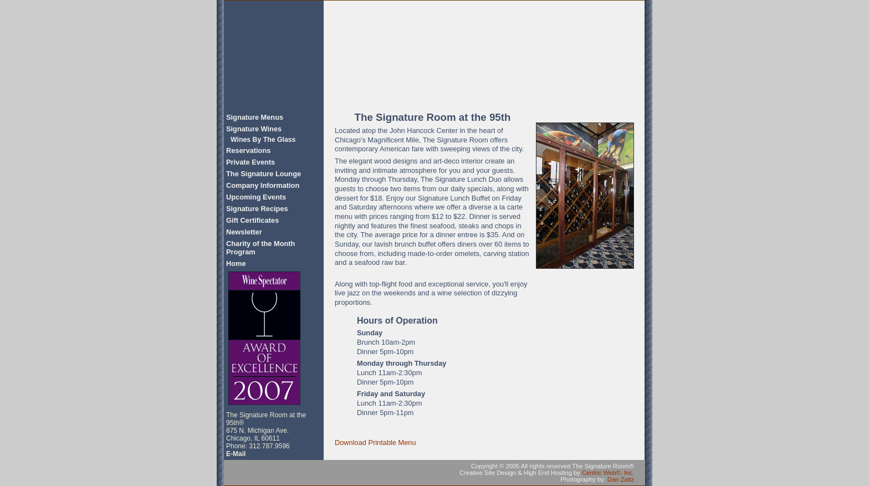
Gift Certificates (252, 220)
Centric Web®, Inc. (608, 472)
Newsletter (244, 232)
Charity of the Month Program (260, 247)
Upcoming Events (256, 197)
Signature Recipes (257, 208)
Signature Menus (254, 117)
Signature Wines (254, 129)
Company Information (262, 185)
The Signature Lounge (263, 174)
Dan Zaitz (620, 479)
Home (236, 263)
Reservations (248, 150)
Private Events (250, 162)
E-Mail (236, 454)
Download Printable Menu (375, 442)
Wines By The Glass (263, 140)
